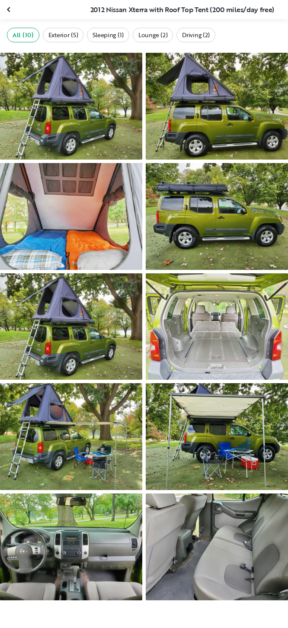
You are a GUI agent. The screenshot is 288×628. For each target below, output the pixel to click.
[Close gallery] (9, 9)
